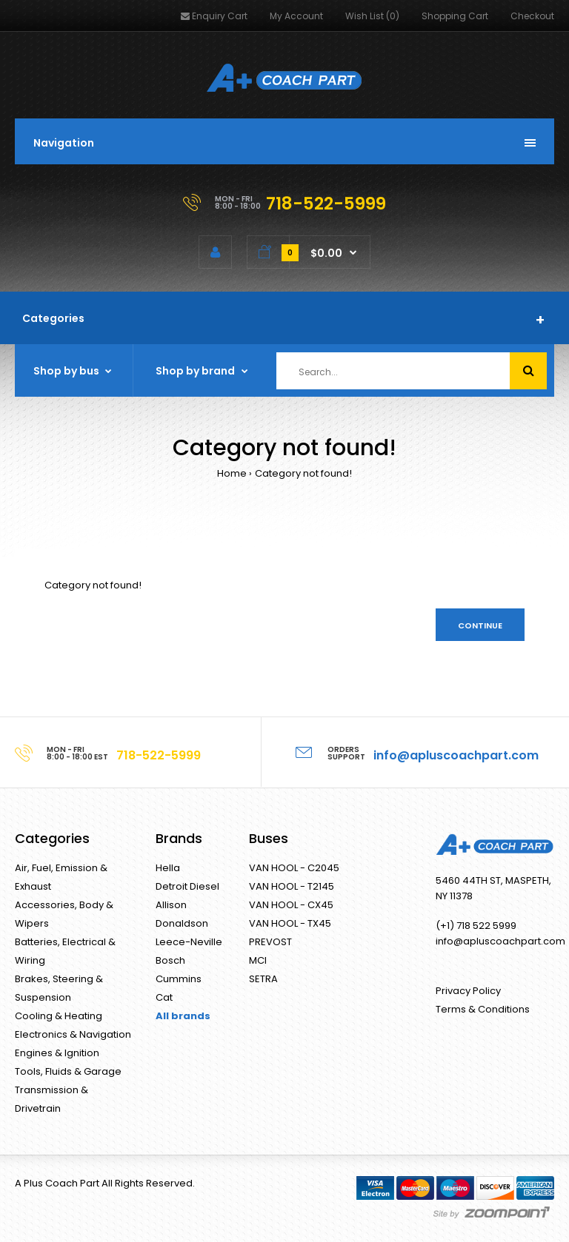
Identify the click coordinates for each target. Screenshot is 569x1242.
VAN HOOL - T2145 (291, 886)
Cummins (179, 979)
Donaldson (182, 923)
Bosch (170, 960)
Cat (164, 997)
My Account (296, 16)
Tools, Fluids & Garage (68, 1071)
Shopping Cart (455, 16)
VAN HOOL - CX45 (291, 905)
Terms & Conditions (483, 1009)
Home (232, 473)
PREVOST (270, 942)
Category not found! (303, 473)
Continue (480, 625)
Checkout (532, 16)
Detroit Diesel (187, 886)
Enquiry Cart (214, 16)
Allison (171, 905)
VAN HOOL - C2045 (294, 868)
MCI (258, 960)
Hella (168, 868)
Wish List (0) (372, 16)
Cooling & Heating (58, 1016)
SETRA (263, 979)
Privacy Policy (468, 991)
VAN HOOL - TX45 (290, 923)
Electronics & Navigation (73, 1034)
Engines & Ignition (57, 1053)
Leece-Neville (189, 942)
